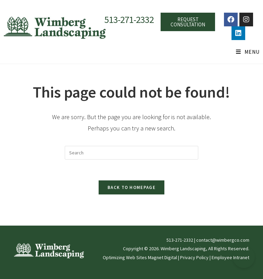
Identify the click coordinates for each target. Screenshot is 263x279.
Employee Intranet (230, 257)
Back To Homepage (131, 187)
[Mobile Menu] (248, 51)
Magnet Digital (162, 257)
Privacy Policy (194, 257)
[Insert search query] (131, 153)
